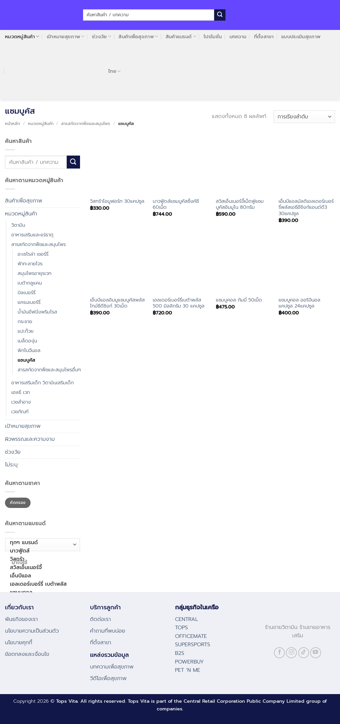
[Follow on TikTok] (303, 652)
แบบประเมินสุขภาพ (300, 36)
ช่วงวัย (101, 36)
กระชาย (25, 321)
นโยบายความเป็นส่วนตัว (32, 631)
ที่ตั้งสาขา (264, 36)
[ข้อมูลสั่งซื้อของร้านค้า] (304, 116)
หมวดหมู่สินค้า (22, 36)
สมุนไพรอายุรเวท (34, 273)
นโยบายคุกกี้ (18, 643)
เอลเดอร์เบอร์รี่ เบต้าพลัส (41, 584)
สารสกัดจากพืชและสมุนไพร (85, 123)
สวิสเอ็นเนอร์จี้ (41, 567)
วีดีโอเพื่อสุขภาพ (108, 678)
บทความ (238, 36)
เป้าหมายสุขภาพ (66, 36)
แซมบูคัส (26, 360)
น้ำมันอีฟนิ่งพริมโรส (37, 311)
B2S (179, 653)
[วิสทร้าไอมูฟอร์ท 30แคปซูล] (118, 165)
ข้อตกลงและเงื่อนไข (27, 654)
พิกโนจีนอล (29, 350)
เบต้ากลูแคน (30, 283)
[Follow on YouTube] (315, 652)
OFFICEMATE (191, 636)
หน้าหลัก (12, 123)
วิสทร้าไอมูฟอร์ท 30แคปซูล (117, 201)
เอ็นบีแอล (41, 576)
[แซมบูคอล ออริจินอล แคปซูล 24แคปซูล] (307, 264)
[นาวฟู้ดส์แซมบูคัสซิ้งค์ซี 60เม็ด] (181, 165)
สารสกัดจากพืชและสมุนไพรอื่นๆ (49, 369)
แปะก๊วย (26, 331)
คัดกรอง (17, 503)
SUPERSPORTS (192, 645)
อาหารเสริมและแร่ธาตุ (32, 234)
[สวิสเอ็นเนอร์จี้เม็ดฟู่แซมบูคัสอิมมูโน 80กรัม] (244, 165)
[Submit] (219, 15)
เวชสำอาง (21, 402)
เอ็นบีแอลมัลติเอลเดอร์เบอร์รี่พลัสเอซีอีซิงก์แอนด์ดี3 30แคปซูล (306, 207)
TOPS (181, 628)
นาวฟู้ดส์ (41, 551)
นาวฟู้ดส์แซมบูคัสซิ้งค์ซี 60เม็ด (176, 204)
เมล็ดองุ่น (27, 340)
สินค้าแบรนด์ (181, 36)
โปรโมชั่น (213, 36)
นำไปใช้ (20, 562)
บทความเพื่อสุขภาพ (111, 667)
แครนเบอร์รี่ (29, 302)
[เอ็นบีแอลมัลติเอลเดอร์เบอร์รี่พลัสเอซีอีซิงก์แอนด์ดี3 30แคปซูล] (307, 165)
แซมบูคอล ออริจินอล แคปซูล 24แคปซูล (299, 303)
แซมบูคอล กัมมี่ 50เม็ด (239, 300)
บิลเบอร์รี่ (27, 292)
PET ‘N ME (187, 670)
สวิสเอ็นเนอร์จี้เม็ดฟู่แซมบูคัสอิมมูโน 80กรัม (240, 204)
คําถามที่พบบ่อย (107, 631)
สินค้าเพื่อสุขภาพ (138, 36)
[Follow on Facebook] (279, 652)
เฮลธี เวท (20, 392)
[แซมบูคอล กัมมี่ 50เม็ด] (244, 264)
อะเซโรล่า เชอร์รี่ (33, 254)
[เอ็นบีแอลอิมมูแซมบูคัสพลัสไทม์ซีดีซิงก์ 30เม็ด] (118, 264)
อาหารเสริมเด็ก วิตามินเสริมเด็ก (42, 382)
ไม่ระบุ (11, 465)
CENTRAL (186, 619)
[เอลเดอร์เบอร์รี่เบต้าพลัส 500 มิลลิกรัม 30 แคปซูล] (181, 264)
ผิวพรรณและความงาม (30, 439)
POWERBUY (189, 662)
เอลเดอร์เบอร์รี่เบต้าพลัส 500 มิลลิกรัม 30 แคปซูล (179, 303)
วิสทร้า (41, 559)
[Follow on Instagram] (291, 652)
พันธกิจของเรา (21, 619)
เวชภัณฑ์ (20, 411)
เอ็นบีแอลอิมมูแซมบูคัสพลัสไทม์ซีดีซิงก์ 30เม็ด (117, 303)
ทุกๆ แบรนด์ (41, 543)
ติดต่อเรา (100, 619)
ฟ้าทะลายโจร (30, 263)
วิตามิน (18, 225)
